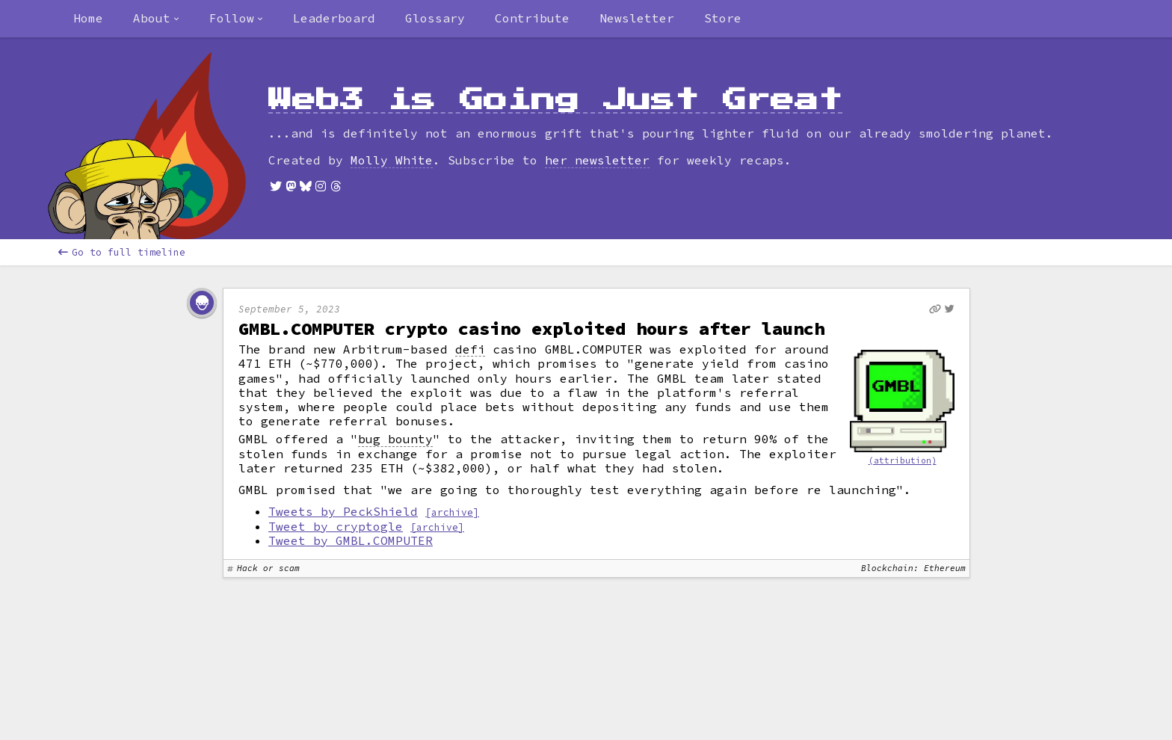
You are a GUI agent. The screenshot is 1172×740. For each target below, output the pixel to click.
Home (88, 17)
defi (470, 349)
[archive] (452, 512)
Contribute (532, 17)
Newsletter (636, 17)
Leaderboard (334, 17)
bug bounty (395, 439)
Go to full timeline (121, 252)
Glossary (435, 17)
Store (722, 17)
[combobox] (156, 18)
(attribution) (903, 460)
